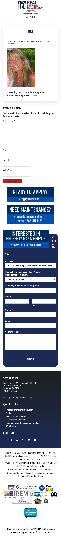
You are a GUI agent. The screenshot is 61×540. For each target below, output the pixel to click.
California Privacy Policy (30, 463)
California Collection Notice (33, 466)
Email (6, 160)
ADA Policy (11, 426)
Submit (30, 359)
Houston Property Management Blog (22, 423)
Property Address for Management (23, 285)
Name (6, 150)
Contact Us (11, 413)
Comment (9, 121)
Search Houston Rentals (17, 416)
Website (7, 170)
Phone (9, 310)
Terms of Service (36, 532)
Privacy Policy (11, 463)
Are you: (10, 261)
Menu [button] (32, 16)
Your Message (13, 332)
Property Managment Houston (19, 410)
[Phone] (30, 314)
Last (33, 305)
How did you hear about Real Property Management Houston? (23, 273)
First (6, 305)
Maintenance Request (16, 419)
